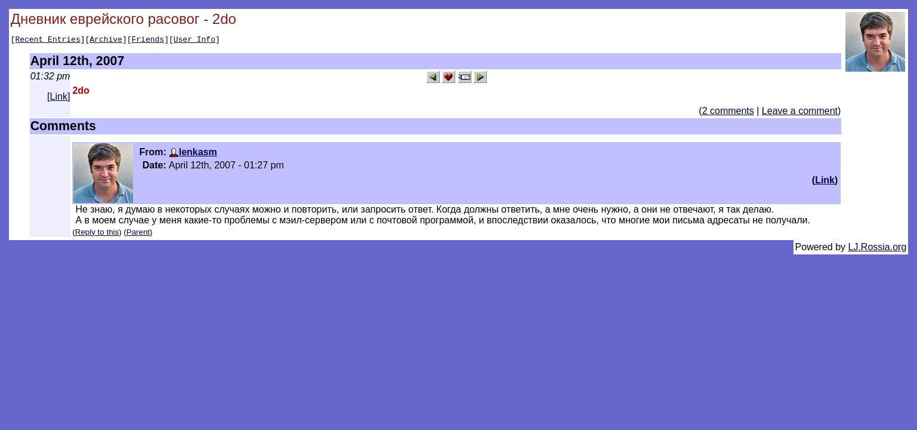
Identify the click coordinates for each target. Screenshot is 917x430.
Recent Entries (47, 40)
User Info (194, 40)
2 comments (728, 113)
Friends (148, 40)
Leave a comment (800, 113)
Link (58, 98)
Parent (138, 233)
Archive (105, 40)
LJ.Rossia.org (877, 249)
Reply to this (97, 233)
